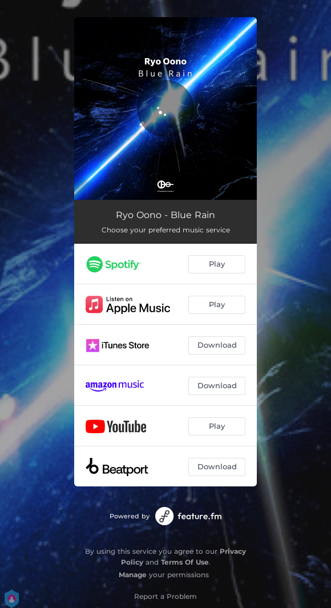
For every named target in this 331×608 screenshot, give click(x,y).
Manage (133, 574)
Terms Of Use (185, 562)
